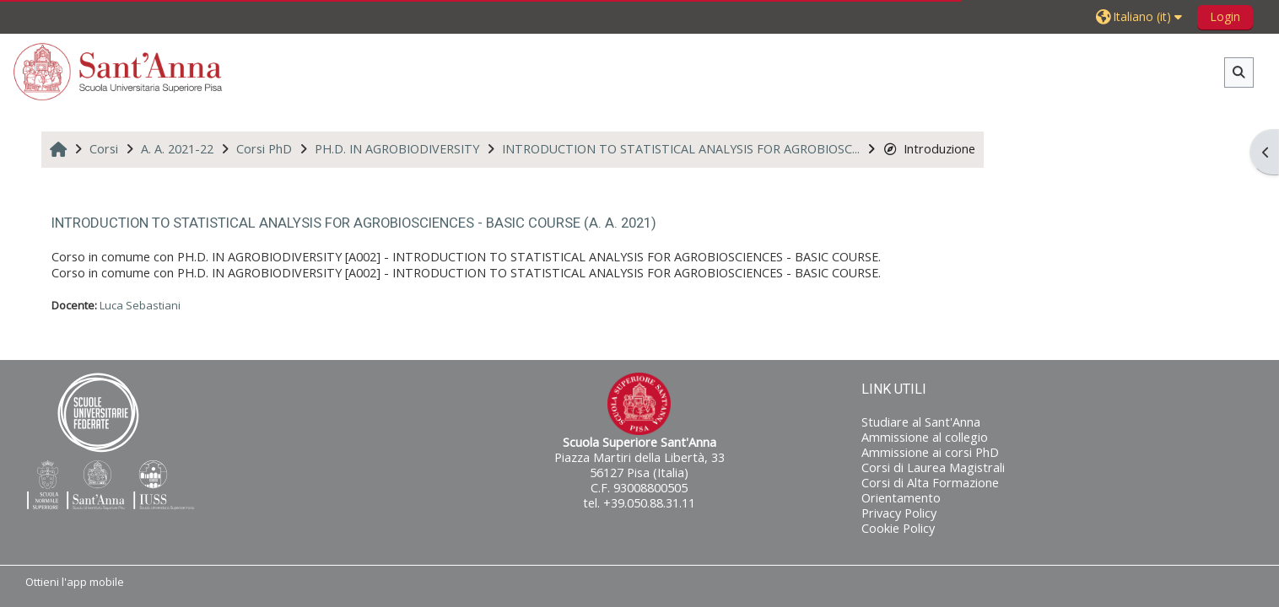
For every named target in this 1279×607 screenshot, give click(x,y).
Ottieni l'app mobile (74, 581)
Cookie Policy (898, 528)
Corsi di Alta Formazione (930, 483)
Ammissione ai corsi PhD (930, 452)
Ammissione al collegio (924, 437)
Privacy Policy (898, 513)
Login (1225, 16)
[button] (1141, 16)
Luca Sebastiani (140, 305)
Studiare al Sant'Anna (920, 422)
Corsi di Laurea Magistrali (933, 467)
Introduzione (929, 149)
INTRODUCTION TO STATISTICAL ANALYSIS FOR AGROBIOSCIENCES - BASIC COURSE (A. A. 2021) (353, 222)
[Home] (118, 71)
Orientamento (901, 498)
